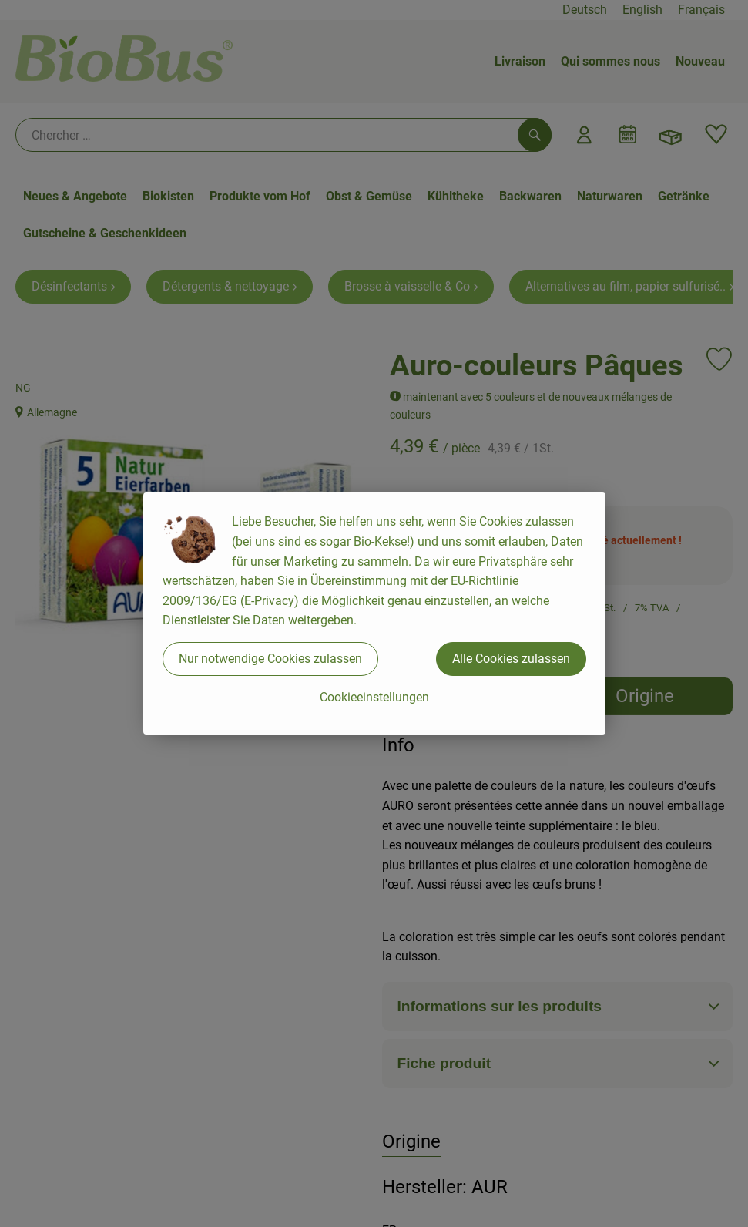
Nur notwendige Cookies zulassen (270, 658)
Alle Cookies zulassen (511, 658)
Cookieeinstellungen (374, 697)
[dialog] (374, 613)
